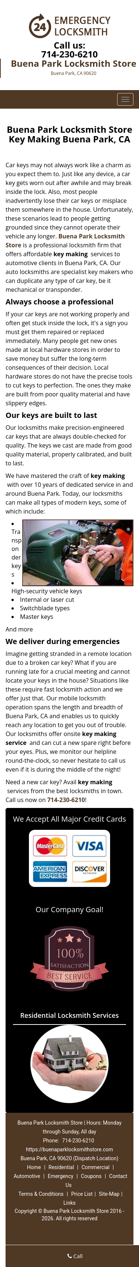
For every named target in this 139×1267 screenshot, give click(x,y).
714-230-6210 (69, 54)
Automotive (27, 1176)
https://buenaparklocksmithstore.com (69, 1149)
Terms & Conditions (40, 1194)
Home (34, 1167)
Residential (61, 1167)
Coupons (91, 1176)
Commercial (95, 1167)
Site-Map (109, 1194)
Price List (82, 1194)
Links (69, 1203)
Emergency (60, 1176)
